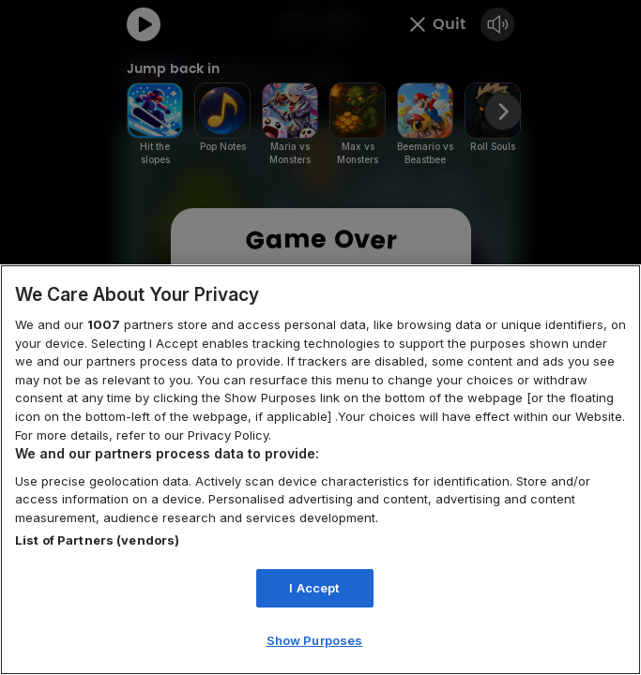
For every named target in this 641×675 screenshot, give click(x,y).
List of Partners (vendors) (97, 540)
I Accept (314, 587)
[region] (320, 469)
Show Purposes (315, 640)
